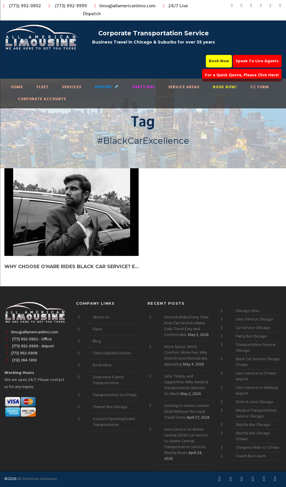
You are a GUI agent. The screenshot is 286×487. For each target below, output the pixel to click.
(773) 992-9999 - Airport (29, 346)
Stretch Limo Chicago (254, 402)
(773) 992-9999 (66, 6)
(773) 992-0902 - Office (28, 339)
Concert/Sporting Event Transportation (114, 422)
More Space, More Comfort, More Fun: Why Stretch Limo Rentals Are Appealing (185, 356)
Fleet (43, 87)
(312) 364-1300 (20, 360)
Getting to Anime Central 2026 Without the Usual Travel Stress (186, 412)
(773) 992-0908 (20, 353)
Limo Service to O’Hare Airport (256, 376)
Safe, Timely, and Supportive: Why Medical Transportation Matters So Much (186, 385)
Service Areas (183, 87)
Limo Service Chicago (254, 319)
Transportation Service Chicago (255, 348)
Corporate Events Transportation (108, 380)
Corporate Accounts (42, 99)
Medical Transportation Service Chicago (256, 413)
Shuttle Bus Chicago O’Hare (253, 436)
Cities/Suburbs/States (112, 353)
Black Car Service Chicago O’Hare (258, 362)
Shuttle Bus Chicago (253, 425)
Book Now (219, 61)
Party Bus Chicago (251, 336)
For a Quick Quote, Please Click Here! (242, 75)
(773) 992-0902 (21, 6)
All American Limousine (37, 479)
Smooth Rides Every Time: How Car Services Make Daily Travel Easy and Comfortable (186, 326)
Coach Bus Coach (251, 456)
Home (17, 87)
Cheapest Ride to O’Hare (257, 447)
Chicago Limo (247, 311)
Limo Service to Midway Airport (257, 390)
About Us (101, 317)
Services (71, 87)
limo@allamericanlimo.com (124, 6)
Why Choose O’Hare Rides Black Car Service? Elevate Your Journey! (71, 266)
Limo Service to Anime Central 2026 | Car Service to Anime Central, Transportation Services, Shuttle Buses (186, 441)
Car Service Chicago (253, 328)
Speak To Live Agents (257, 61)
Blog (97, 341)
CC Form (259, 87)
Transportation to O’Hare (115, 395)
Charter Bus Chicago (110, 407)
